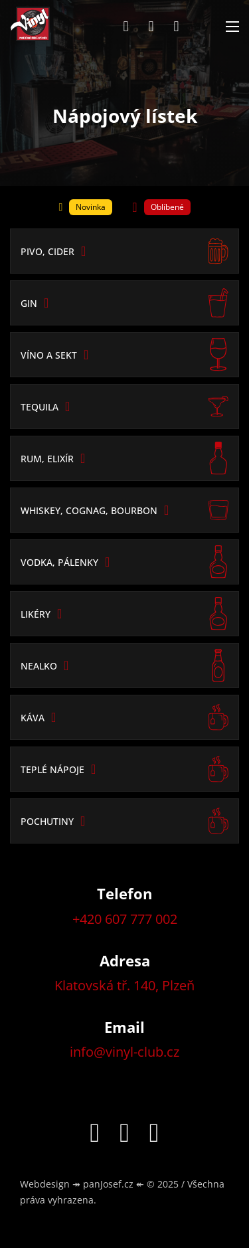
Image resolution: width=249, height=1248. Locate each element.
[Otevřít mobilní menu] (232, 26)
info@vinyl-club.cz (124, 1052)
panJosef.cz (108, 1184)
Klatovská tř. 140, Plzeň (124, 985)
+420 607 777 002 (124, 919)
